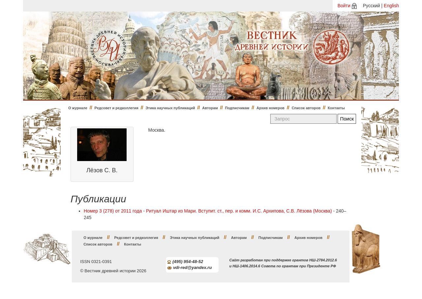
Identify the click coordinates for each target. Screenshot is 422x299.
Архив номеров (270, 108)
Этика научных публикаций (170, 108)
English (391, 5)
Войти (344, 5)
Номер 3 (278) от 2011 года (113, 211)
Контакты (336, 108)
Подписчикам (237, 108)
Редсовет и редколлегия (116, 108)
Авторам (210, 108)
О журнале (77, 108)
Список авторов (306, 108)
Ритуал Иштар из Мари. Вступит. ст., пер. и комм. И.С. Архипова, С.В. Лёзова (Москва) (239, 211)
